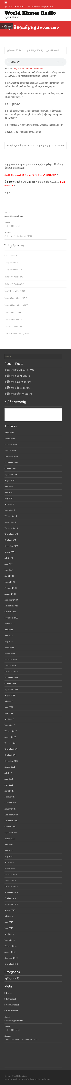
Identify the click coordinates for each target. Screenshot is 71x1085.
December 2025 (11, 456)
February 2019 (10, 946)
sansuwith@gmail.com (14, 216)
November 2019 (11, 892)
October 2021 (10, 755)
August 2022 (10, 695)
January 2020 (10, 880)
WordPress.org (12, 1011)
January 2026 (10, 450)
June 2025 (9, 492)
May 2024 (9, 570)
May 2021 (9, 785)
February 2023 (11, 659)
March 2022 (10, 725)
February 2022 (11, 731)
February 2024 (11, 588)
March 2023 (10, 653)
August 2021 (10, 767)
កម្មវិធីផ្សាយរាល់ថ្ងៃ (35, 50)
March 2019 (10, 940)
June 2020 (9, 850)
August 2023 (10, 624)
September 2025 (11, 474)
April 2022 (9, 719)
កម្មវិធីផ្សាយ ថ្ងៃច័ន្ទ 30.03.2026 (17, 388)
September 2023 (11, 618)
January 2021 (10, 809)
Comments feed (12, 1005)
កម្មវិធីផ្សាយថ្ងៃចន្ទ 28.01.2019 (20, 145)
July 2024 (9, 558)
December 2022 (11, 671)
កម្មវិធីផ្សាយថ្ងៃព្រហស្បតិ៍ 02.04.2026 (19, 370)
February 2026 (11, 444)
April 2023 (9, 647)
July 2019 (9, 916)
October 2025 (10, 468)
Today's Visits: (11, 262)
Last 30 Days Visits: (13, 298)
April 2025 (9, 504)
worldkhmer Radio (55, 50)
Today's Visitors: (11, 270)
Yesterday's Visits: (12, 277)
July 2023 (9, 630)
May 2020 (9, 856)
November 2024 (11, 534)
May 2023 (9, 641)
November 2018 (11, 964)
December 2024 (11, 528)
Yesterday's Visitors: (13, 284)
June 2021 (9, 779)
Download (39, 68)
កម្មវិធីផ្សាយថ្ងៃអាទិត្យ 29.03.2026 (18, 394)
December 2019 (11, 886)
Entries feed (11, 999)
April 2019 (9, 934)
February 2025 (11, 516)
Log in (8, 993)
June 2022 (9, 707)
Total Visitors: (10, 319)
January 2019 (10, 952)
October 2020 (10, 826)
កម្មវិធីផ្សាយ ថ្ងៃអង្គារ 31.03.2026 (18, 382)
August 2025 (10, 480)
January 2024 (10, 594)
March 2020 (10, 868)
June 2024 (9, 564)
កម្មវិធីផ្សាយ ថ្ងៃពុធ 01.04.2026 (17, 376)
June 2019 (9, 922)
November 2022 (11, 677)
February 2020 (11, 874)
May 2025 (9, 498)
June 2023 (9, 635)
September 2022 (11, 689)
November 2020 (11, 821)
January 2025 (10, 522)
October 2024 (10, 540)
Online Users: (10, 255)
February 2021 (11, 803)
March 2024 (10, 582)
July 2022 (9, 701)
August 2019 (10, 910)
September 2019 (11, 904)
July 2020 (9, 844)
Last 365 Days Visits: (14, 305)
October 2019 (10, 898)
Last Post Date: (11, 333)
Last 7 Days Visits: (12, 291)
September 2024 (11, 546)
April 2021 (9, 791)
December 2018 (11, 958)
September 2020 (11, 832)
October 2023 (10, 612)
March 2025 (10, 510)
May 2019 (9, 928)
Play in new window (22, 68)
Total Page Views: (12, 326)
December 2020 (11, 815)
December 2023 (11, 600)
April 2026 (9, 433)
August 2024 (10, 552)
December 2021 (11, 743)
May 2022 (9, 713)
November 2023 (11, 606)
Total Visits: (10, 312)
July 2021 (9, 773)
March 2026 (10, 438)
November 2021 (11, 749)
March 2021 (10, 797)
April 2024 (9, 576)
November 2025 (11, 462)
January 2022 (10, 737)
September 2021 (11, 761)
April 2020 (9, 862)
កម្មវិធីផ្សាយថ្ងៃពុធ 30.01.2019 (50, 145)
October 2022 (10, 683)
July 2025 (9, 486)
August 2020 (10, 838)
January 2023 (10, 665)
